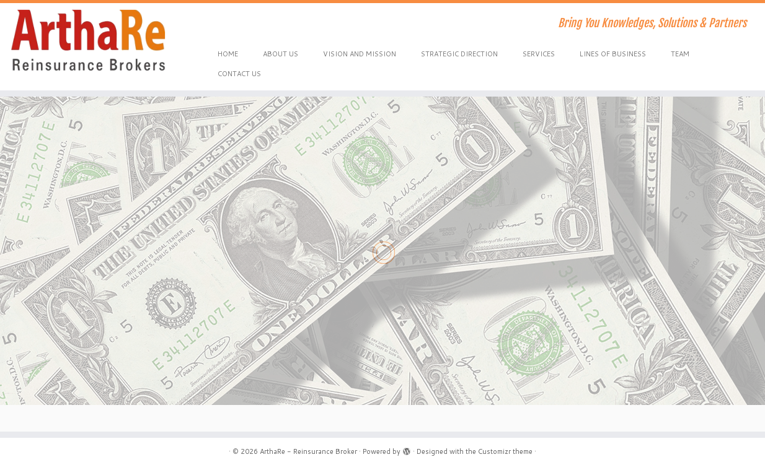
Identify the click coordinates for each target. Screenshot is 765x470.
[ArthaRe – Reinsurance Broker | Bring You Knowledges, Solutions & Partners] (88, 40)
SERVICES (539, 54)
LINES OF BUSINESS (613, 54)
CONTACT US (239, 74)
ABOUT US (280, 54)
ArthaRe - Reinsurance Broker (308, 451)
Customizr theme (505, 451)
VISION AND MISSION (359, 54)
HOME (228, 54)
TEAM (680, 54)
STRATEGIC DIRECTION (459, 54)
